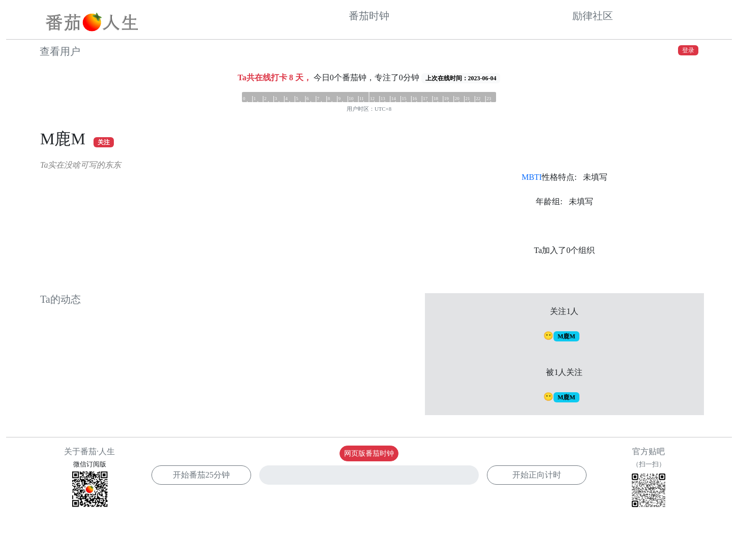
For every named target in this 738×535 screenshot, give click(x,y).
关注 (104, 142)
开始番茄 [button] (201, 474)
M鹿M (566, 336)
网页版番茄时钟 (369, 453)
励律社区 (592, 15)
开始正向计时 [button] (536, 474)
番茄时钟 (369, 15)
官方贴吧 (648, 479)
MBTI (531, 177)
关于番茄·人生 (89, 451)
